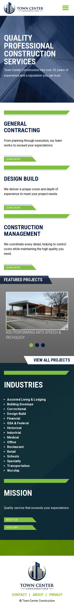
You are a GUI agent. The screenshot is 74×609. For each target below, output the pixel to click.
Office (11, 442)
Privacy (55, 594)
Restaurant (15, 447)
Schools (13, 456)
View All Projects (52, 360)
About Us (11, 519)
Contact (19, 594)
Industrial (14, 433)
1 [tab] (31, 345)
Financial (13, 418)
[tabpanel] (37, 316)
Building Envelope (20, 404)
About (38, 594)
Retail (11, 451)
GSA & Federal (18, 423)
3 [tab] (43, 345)
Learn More (13, 159)
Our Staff (12, 527)
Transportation (18, 466)
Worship (13, 470)
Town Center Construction (37, 575)
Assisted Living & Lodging (26, 399)
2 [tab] (37, 345)
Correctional (16, 409)
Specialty (14, 461)
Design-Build (16, 414)
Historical (14, 428)
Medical (13, 437)
